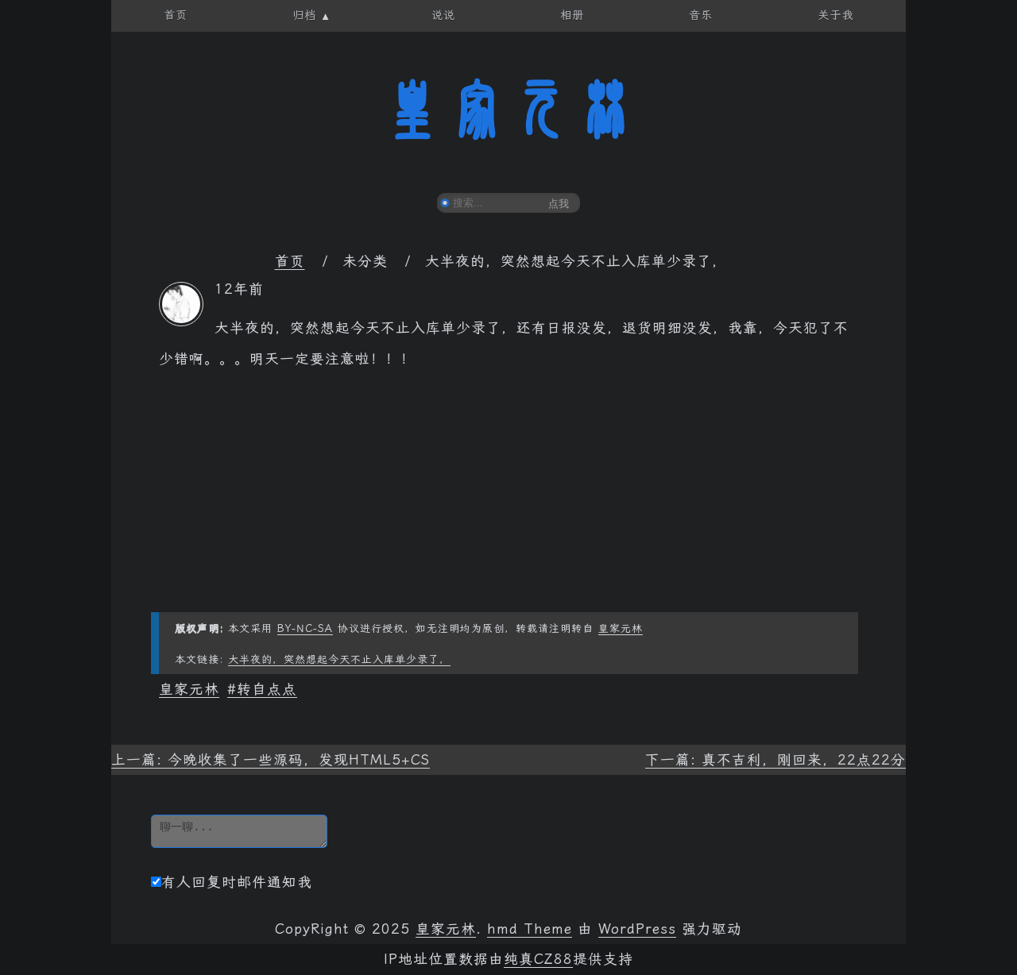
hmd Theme (529, 929)
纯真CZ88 (538, 959)
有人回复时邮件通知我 (231, 882)
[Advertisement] (508, 501)
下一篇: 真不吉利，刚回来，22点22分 (775, 760)
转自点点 (267, 689)
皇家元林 (508, 110)
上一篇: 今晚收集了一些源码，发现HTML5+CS (270, 760)
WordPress (637, 929)
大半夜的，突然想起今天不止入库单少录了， (339, 659)
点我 (558, 204)
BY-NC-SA (305, 628)
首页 (290, 261)
